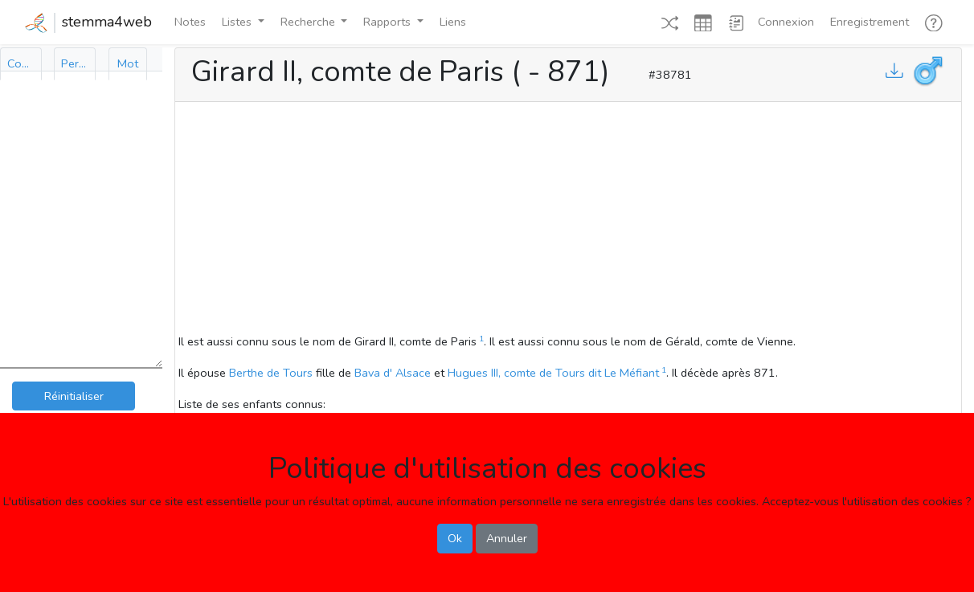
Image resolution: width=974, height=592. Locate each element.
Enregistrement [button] (869, 22)
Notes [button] (190, 22)
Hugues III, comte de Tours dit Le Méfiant (553, 373)
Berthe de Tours (271, 373)
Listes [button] (238, 22)
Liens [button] (453, 22)
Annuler (506, 538)
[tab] (21, 63)
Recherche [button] (309, 22)
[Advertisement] (568, 220)
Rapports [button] (388, 22)
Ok (455, 538)
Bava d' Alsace (392, 373)
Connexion (786, 22)
